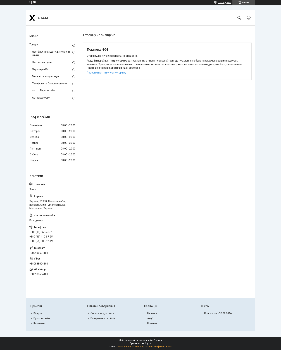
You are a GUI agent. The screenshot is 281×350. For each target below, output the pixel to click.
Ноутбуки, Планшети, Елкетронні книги (51, 53)
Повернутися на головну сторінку (106, 72)
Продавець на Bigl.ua (140, 343)
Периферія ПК (40, 69)
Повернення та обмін (103, 318)
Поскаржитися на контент (130, 346)
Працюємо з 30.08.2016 (218, 313)
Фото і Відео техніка (43, 90)
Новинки (152, 323)
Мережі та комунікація (45, 76)
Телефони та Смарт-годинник (49, 83)
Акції (150, 318)
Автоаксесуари (41, 97)
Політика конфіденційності (158, 346)
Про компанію (42, 318)
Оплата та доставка (102, 313)
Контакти (39, 323)
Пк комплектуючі (42, 62)
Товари (33, 44)
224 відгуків (224, 2)
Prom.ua (158, 340)
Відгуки (38, 313)
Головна (152, 313)
